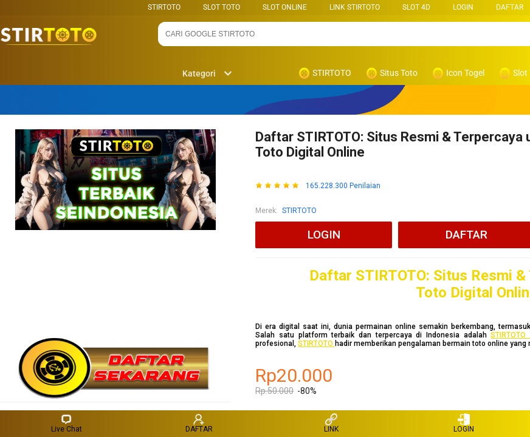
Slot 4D (416, 7)
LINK (331, 423)
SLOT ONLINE (285, 7)
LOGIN (463, 7)
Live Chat (66, 423)
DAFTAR (509, 7)
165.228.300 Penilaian (343, 186)
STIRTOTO (164, 7)
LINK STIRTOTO (354, 7)
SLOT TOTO (221, 7)
